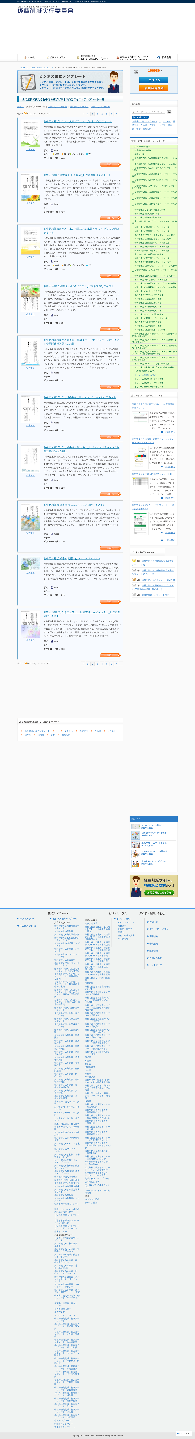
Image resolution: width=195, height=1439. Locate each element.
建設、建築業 (91, 923)
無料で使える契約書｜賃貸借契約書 (66, 1058)
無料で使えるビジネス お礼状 (67, 1144)
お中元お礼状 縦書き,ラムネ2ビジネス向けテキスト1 (74, 504)
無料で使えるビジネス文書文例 (66, 1133)
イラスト (112, 731)
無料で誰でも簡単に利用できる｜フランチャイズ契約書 (97, 1095)
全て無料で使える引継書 (65, 1176)
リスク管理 (123, 938)
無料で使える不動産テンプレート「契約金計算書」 (97, 1047)
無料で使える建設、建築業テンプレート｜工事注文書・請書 (97, 966)
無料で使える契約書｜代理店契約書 (66, 1053)
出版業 (88, 1101)
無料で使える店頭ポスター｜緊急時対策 (97, 1105)
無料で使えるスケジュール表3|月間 (158, 580)
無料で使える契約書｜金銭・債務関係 (65, 1097)
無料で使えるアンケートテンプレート (66, 955)
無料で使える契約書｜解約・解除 (65, 1075)
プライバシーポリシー (159, 929)
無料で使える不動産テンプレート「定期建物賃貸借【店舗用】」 (97, 999)
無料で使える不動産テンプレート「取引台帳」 (97, 1036)
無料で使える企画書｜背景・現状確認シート (65, 1266)
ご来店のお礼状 (92, 1181)
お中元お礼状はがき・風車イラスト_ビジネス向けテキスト (78, 121)
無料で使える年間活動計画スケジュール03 (152, 474)
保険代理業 (90, 1067)
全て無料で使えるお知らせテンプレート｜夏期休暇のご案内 (66, 976)
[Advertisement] (148, 29)
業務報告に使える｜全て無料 (66, 1102)
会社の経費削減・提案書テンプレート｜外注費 (66, 1410)
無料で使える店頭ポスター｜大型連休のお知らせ (97, 1157)
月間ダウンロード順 (57, 106)
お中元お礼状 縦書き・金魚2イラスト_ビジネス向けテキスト (79, 286)
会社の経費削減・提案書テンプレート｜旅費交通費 (66, 1388)
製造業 (88, 1064)
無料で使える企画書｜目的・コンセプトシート (65, 1272)
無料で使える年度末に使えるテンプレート (66, 1172)
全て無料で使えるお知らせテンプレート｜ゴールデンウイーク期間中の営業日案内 (66, 993)
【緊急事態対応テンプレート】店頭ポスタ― (66, 1221)
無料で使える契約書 (63, 931)
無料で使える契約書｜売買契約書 (66, 1064)
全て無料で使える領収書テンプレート (66, 1025)
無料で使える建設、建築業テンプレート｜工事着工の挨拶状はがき (97, 936)
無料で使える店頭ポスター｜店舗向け (97, 1122)
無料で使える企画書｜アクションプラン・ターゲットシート (66, 1279)
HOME (23, 67)
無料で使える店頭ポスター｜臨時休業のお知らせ (97, 1111)
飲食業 (88, 1073)
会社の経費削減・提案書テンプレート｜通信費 (66, 1394)
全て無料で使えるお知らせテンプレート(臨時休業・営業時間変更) (67, 1002)
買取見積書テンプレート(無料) (156, 595)
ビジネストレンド (126, 922)
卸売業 (88, 1060)
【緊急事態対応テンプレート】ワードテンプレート (66, 1227)
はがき (28, 735)
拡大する (30, 149)
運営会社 (153, 951)
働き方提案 (59, 1312)
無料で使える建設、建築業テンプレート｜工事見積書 (97, 943)
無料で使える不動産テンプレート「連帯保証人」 (97, 1030)
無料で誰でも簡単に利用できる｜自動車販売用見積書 (97, 1081)
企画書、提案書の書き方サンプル (66, 1304)
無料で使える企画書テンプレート (66, 950)
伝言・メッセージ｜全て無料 (66, 1113)
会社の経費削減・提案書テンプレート (66, 1319)
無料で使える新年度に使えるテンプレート (66, 1166)
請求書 (41, 735)
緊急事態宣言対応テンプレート (66, 1205)
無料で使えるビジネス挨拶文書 (66, 1139)
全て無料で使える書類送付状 (66, 1030)
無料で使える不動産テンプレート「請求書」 (97, 1014)
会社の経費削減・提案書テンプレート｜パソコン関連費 (66, 1374)
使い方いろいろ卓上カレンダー (97, 1186)
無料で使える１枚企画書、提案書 (66, 1244)
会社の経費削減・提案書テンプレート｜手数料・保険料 (66, 1382)
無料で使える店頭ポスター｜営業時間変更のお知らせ (97, 1116)
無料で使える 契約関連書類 (97, 979)
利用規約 (153, 936)
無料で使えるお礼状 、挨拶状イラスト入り (67, 1155)
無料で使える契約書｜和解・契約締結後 (65, 1086)
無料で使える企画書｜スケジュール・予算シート (66, 1285)
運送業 (88, 1057)
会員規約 (153, 943)
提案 (53, 735)
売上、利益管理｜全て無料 (66, 1124)
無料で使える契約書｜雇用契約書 (66, 1042)
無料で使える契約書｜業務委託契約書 (66, 1047)
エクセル (68, 731)
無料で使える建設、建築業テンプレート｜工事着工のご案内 (97, 929)
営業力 (121, 932)
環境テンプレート (62, 1420)
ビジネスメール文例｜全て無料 (66, 1119)
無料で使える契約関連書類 (66, 934)
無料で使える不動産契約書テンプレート (97, 987)
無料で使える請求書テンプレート (66, 944)
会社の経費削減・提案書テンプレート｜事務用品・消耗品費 (66, 1360)
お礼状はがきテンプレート (37, 731)
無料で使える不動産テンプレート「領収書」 (97, 993)
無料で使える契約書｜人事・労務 (65, 1091)
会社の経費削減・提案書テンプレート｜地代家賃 (66, 1416)
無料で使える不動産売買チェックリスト (97, 1053)
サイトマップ (155, 965)
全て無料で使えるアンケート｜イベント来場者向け (97, 1168)
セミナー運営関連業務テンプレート (66, 1239)
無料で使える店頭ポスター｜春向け (97, 1127)
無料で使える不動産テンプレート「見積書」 (97, 1019)
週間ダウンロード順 (79, 106)
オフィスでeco (27, 918)
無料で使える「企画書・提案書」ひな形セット (66, 1250)
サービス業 (90, 1077)
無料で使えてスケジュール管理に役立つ (66, 964)
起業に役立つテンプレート (97, 1178)
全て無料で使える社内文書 (66, 1180)
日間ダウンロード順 (100, 106)
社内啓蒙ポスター (62, 1309)
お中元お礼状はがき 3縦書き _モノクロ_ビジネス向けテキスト (80, 397)
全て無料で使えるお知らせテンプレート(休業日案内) (66, 969)
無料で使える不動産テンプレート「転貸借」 (97, 1025)
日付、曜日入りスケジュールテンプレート (66, 1161)
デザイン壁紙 (91, 1202)
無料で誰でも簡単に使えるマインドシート (66, 1255)
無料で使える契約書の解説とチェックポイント (66, 938)
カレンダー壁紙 (92, 1199)
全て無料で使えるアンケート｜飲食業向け (97, 1163)
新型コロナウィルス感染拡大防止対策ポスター (66, 1210)
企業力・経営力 (125, 929)
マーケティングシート (64, 1315)
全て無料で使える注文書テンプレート (66, 1014)
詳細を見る (170, 432)
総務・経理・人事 (126, 935)
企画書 (98, 731)
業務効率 (122, 926)
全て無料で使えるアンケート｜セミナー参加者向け (97, 1174)
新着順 (20, 106)
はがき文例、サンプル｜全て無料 (66, 1108)
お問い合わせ (155, 958)
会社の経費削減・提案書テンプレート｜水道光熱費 (66, 1367)
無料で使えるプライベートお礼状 (66, 1150)
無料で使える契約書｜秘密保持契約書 (66, 1080)
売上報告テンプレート (64, 1427)
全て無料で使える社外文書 (66, 1183)
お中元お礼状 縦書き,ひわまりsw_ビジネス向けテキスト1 (77, 175)
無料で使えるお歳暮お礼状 (66, 1186)
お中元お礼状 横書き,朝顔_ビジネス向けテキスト (72, 558)
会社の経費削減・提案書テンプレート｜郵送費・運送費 (66, 1326)
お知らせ (66, 735)
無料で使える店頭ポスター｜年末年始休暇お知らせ (97, 1138)
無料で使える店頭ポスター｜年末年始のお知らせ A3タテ (98, 1145)
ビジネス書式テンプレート (40, 67)
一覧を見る (170, 540)
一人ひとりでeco (28, 926)
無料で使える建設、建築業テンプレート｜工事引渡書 (97, 973)
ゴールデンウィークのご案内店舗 (97, 1191)
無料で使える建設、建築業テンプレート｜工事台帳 (97, 954)
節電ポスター (60, 1231)
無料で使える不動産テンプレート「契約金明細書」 (97, 1042)
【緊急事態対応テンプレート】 (66, 1216)
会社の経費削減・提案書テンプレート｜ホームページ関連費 (66, 1353)
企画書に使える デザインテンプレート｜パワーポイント (67, 1297)
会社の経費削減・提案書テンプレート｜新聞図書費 (66, 1340)
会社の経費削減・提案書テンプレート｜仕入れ (66, 1405)
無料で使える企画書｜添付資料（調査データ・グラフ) (67, 1291)
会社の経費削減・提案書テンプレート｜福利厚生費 (66, 1399)
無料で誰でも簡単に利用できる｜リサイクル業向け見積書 (97, 1087)
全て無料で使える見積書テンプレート (66, 1008)
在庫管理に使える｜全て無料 (66, 1128)
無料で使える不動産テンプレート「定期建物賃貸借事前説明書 (97, 1007)
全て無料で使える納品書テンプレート (66, 1019)
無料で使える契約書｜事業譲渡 (66, 1036)
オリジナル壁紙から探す (145, 375)
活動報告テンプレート (64, 1424)
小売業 (88, 1070)
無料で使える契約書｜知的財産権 (66, 1069)
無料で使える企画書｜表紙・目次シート (65, 1261)
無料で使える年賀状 (63, 1195)
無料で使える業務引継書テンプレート (66, 927)
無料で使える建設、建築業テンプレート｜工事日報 (97, 960)
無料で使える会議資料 (64, 960)
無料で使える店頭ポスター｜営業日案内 (97, 1152)
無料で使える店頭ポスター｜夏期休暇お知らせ (97, 1133)
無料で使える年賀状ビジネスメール (66, 1199)
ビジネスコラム (123, 918)
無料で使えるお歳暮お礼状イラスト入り (66, 1190)
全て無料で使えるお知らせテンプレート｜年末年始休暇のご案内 (66, 984)
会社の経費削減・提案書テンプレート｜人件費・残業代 (66, 1334)
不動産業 (89, 983)
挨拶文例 (84, 731)
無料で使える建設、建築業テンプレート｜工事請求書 (97, 949)
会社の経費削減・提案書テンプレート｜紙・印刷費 (66, 1346)
